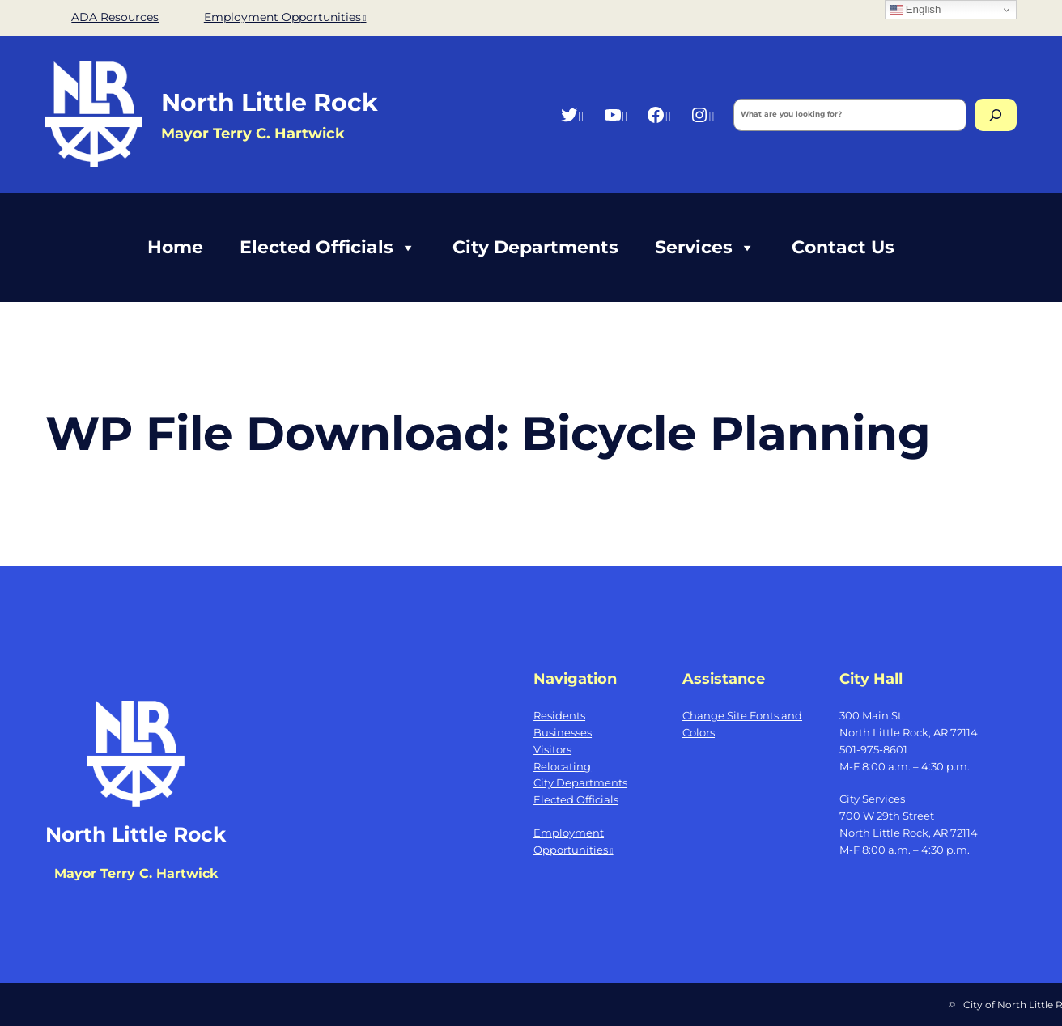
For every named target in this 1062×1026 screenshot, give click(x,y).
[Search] (996, 115)
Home (175, 247)
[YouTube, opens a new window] (615, 114)
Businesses (562, 732)
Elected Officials (328, 247)
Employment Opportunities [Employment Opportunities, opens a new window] (285, 17)
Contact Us (843, 247)
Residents (559, 715)
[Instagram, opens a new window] (702, 114)
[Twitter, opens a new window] (571, 114)
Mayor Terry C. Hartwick (136, 873)
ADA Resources (115, 17)
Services (705, 247)
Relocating (562, 766)
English (915, 9)
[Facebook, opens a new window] (658, 114)
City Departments (535, 247)
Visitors (552, 749)
